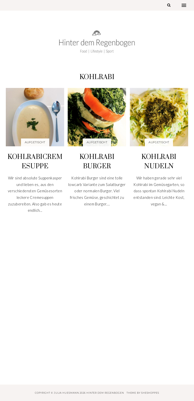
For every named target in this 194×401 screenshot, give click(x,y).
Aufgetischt (35, 142)
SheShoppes (150, 392)
